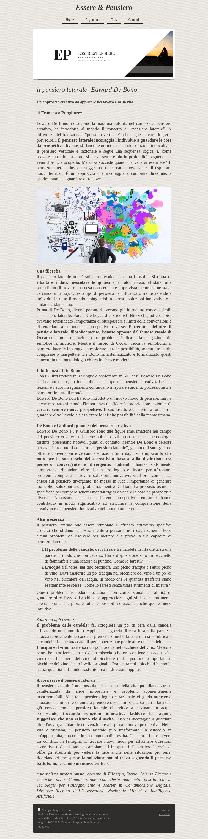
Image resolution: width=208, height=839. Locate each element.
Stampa (45, 810)
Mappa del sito (62, 810)
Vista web (164, 814)
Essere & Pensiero (104, 7)
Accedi (166, 810)
